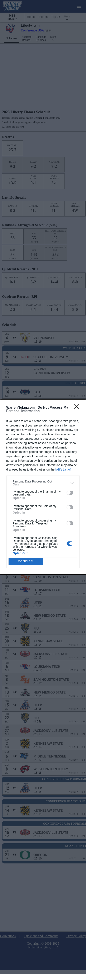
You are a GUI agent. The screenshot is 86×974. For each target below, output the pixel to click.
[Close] (78, 408)
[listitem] (43, 483)
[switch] (70, 493)
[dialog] (43, 487)
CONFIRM (26, 561)
